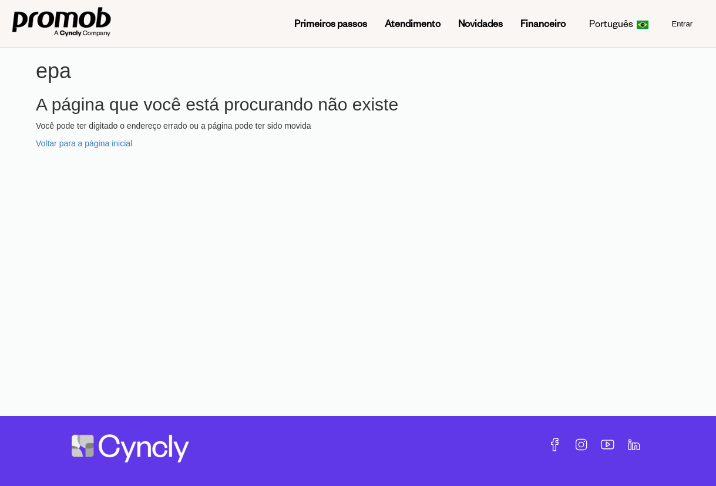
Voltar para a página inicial (84, 143)
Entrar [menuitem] (682, 23)
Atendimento (413, 23)
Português (618, 23)
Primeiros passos (330, 23)
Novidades (480, 23)
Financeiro (543, 23)
